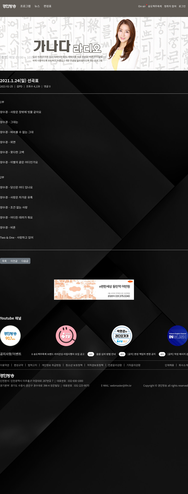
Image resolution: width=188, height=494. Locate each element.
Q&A (47, 67)
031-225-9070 (81, 385)
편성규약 (18, 365)
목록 (4, 261)
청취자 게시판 (21, 67)
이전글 (13, 261)
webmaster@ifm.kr (120, 385)
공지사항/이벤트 (10, 354)
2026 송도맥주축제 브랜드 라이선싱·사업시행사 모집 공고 (59, 354)
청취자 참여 (170, 6)
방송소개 (5, 67)
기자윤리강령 (133, 365)
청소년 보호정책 (74, 365)
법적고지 (32, 365)
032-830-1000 (75, 381)
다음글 (24, 261)
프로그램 (25, 6)
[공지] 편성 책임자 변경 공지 (145, 354)
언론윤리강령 (115, 365)
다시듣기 (58, 67)
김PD (19, 86)
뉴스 (37, 6)
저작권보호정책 (95, 365)
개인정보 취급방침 (51, 365)
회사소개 (183, 365)
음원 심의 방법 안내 (109, 354)
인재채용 (169, 365)
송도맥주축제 (155, 6)
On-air (142, 6)
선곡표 (37, 67)
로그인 (182, 6)
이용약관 (4, 365)
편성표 (48, 6)
